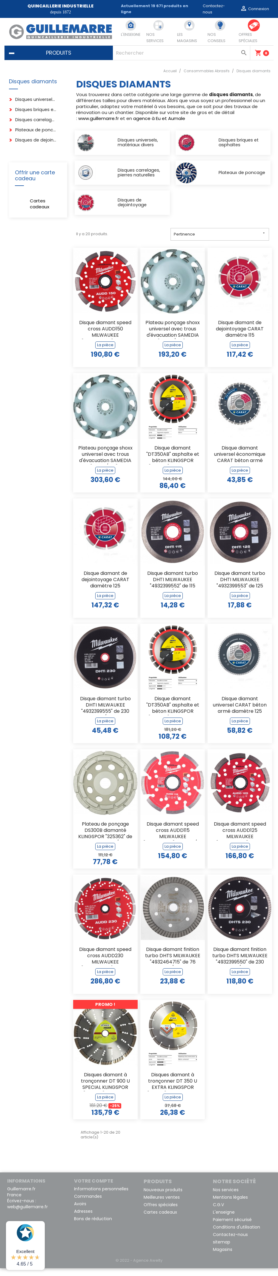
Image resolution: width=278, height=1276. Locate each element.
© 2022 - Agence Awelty (139, 1268)
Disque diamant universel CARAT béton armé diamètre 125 (240, 713)
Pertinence (220, 241)
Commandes (88, 1204)
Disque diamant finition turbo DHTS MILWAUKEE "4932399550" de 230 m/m (240, 964)
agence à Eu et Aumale (159, 118)
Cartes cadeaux (39, 204)
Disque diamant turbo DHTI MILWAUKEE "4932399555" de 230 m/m (105, 713)
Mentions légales (230, 1205)
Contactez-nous (230, 1242)
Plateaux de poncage (36, 130)
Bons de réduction (93, 1226)
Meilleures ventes (162, 1205)
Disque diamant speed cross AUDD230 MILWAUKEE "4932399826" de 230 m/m (105, 964)
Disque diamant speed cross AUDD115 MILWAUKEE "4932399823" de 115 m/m (173, 838)
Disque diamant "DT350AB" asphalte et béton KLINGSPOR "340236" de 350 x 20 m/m (172, 713)
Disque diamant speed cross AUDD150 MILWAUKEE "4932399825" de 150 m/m (105, 337)
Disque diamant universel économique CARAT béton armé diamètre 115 (239, 462)
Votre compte (93, 1188)
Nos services (226, 1197)
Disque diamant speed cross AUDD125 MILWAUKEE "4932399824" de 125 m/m (240, 838)
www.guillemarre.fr (98, 118)
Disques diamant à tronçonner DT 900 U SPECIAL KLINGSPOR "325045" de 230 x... (105, 1089)
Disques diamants (33, 81)
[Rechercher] (181, 53)
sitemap (221, 1250)
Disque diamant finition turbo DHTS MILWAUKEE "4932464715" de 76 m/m (172, 964)
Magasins (222, 1257)
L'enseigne (224, 1220)
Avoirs (80, 1212)
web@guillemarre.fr (27, 1214)
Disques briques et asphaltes (36, 110)
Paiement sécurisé (232, 1227)
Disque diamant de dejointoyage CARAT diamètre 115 (240, 336)
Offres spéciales (161, 1212)
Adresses (83, 1219)
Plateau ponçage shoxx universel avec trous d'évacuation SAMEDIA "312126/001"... (105, 462)
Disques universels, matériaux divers (36, 99)
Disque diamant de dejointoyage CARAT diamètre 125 (105, 587)
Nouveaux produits (163, 1197)
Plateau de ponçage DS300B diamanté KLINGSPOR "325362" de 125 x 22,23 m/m (105, 838)
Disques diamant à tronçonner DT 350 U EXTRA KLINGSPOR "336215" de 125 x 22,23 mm (173, 1089)
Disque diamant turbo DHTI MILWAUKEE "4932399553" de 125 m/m (239, 588)
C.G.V (218, 1212)
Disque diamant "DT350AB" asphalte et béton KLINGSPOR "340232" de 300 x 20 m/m (172, 462)
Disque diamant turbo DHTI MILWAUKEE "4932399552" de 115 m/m (172, 588)
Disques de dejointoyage (36, 140)
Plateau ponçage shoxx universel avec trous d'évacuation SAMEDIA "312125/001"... (172, 337)
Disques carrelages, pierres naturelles (36, 120)
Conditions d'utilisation (236, 1235)
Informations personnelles (101, 1197)
